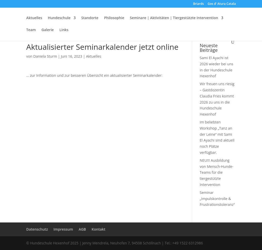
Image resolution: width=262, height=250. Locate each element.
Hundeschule (59, 18)
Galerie (47, 30)
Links (63, 30)
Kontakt (98, 229)
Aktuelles (34, 18)
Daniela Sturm (45, 56)
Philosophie (114, 18)
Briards (198, 4)
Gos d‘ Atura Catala (222, 4)
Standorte (90, 18)
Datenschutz (37, 229)
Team (31, 30)
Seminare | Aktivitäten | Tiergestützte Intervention (174, 18)
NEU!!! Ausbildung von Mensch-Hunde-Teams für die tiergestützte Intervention (217, 172)
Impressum (63, 229)
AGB (82, 229)
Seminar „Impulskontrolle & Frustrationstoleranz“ (217, 198)
